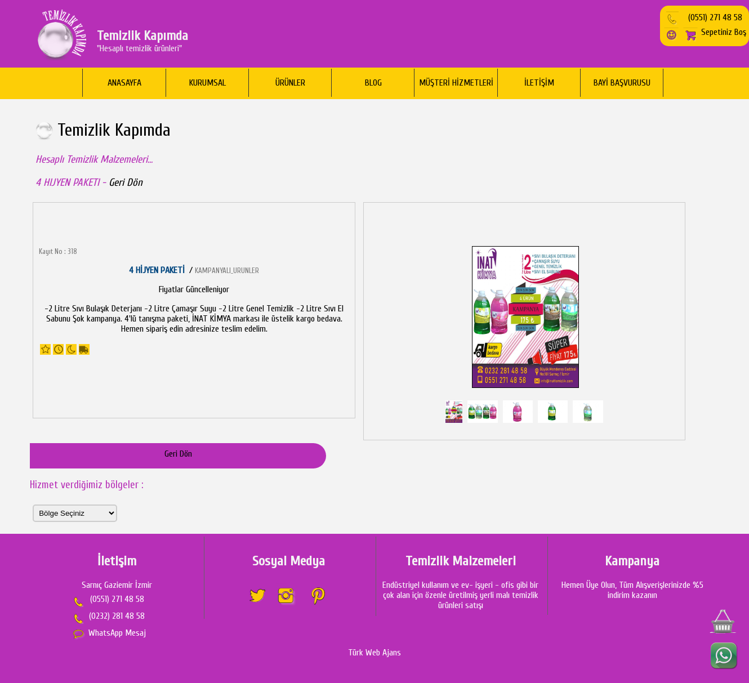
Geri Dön (125, 182)
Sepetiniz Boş (714, 32)
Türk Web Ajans (374, 653)
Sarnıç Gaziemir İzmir (117, 585)
